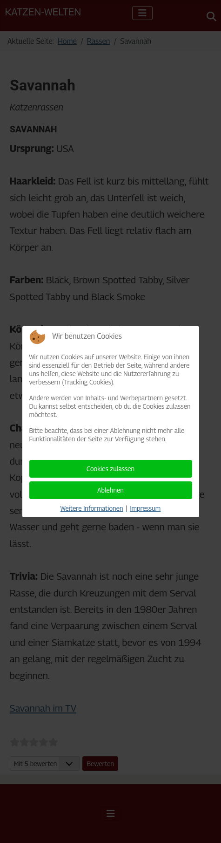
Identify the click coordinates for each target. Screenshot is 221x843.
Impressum (145, 508)
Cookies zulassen (110, 469)
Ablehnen (110, 490)
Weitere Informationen (91, 508)
